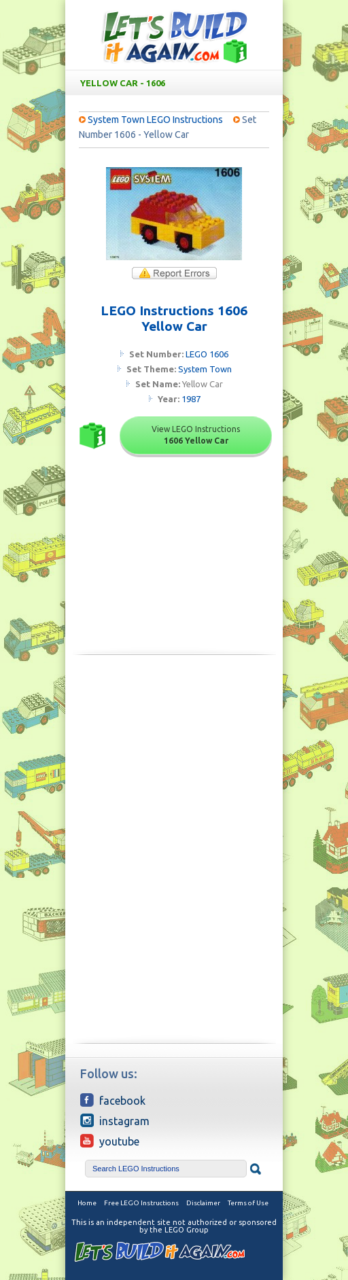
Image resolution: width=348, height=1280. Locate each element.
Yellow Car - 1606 (176, 83)
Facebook (112, 1100)
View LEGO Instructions (196, 435)
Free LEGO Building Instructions (174, 36)
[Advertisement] (174, 760)
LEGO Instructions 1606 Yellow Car (174, 318)
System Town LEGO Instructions (155, 119)
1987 (191, 399)
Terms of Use (248, 1203)
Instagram (115, 1120)
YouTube (109, 1141)
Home (87, 1203)
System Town (205, 369)
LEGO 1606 (207, 354)
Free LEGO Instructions (141, 1203)
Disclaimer (203, 1203)
